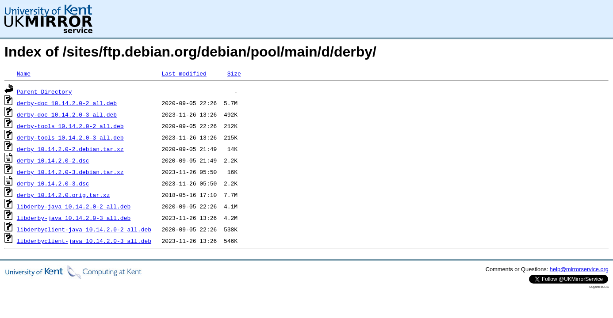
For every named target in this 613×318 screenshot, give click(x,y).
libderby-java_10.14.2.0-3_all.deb (73, 218)
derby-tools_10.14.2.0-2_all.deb (70, 126)
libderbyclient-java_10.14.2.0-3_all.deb (84, 241)
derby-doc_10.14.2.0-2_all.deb (67, 103)
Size (234, 73)
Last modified (183, 73)
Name (24, 73)
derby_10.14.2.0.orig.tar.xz (63, 195)
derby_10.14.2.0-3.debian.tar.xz (70, 172)
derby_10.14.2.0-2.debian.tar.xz (70, 149)
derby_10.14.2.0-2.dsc (53, 160)
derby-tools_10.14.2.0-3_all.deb (70, 137)
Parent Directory (44, 91)
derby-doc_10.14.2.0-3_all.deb (67, 114)
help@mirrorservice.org (579, 269)
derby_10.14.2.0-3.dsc (53, 183)
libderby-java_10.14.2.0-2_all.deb (73, 206)
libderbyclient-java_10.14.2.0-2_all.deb (84, 229)
